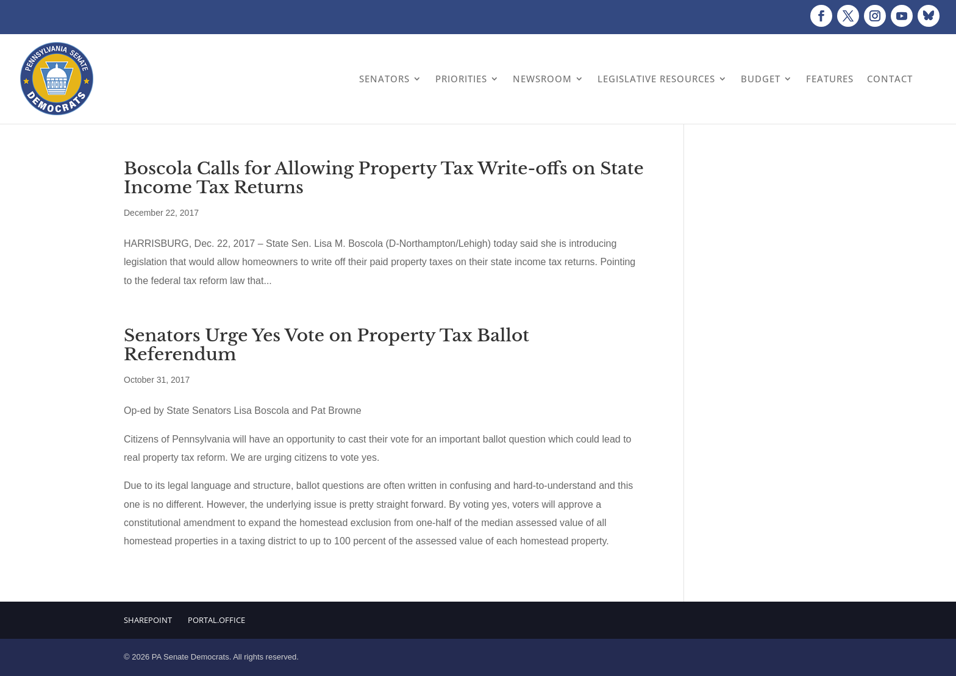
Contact (890, 79)
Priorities (461, 79)
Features (830, 79)
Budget (760, 79)
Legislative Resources (656, 79)
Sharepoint (148, 619)
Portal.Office (216, 619)
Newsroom (542, 79)
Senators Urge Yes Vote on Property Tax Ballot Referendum (326, 345)
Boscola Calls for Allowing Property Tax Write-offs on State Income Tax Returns (384, 178)
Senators (384, 79)
